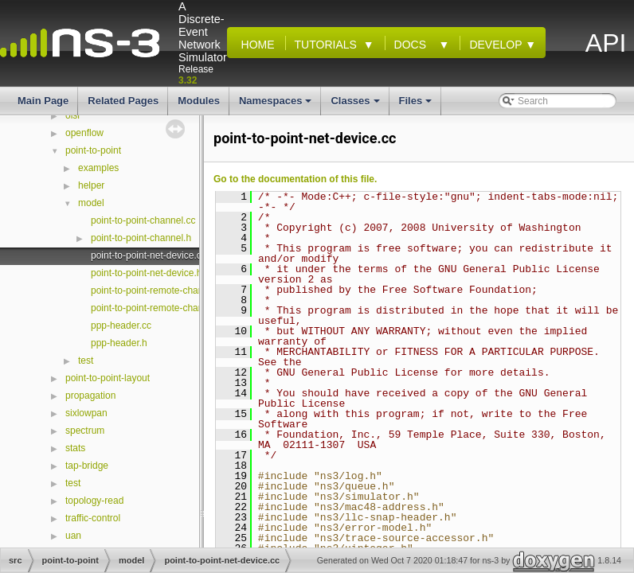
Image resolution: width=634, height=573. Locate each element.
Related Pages (123, 101)
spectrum (84, 430)
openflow (84, 132)
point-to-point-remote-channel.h (157, 308)
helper (91, 185)
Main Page (43, 101)
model (91, 203)
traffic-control (92, 518)
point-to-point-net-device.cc (148, 255)
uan (73, 535)
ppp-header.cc (121, 325)
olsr (72, 115)
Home (255, 44)
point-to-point (93, 150)
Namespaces (277, 105)
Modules (199, 101)
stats (75, 448)
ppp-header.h (119, 343)
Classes (356, 105)
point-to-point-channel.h (141, 238)
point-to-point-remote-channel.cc (160, 290)
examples (98, 167)
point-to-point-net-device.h (146, 273)
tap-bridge (86, 465)
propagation (90, 395)
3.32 (187, 80)
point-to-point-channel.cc (143, 220)
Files (417, 105)
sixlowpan (86, 413)
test (85, 360)
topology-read (94, 500)
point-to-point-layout (107, 378)
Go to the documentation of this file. (295, 179)
